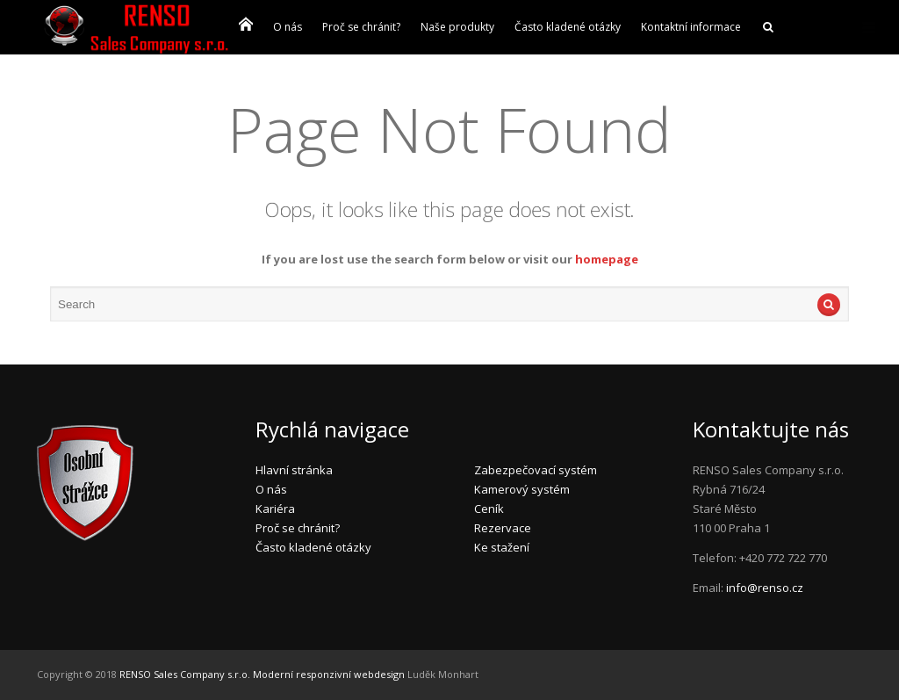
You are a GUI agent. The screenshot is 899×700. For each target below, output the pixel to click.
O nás (287, 26)
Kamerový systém (522, 489)
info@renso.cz (764, 587)
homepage (606, 259)
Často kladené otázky (567, 26)
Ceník (489, 508)
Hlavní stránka (294, 470)
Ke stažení (501, 547)
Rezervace (502, 528)
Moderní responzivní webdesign (329, 674)
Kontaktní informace (691, 26)
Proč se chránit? (361, 26)
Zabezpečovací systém (535, 470)
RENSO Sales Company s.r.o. (184, 674)
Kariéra (275, 508)
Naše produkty (457, 26)
